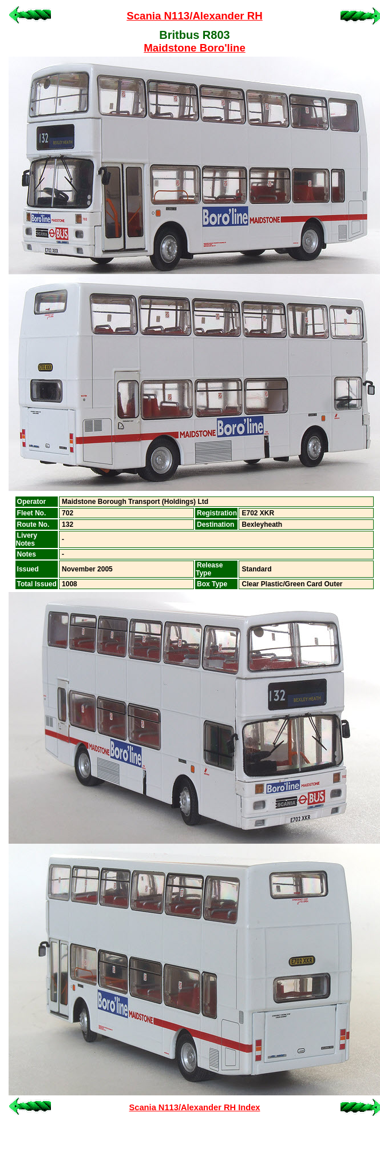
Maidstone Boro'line (195, 48)
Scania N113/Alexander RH (194, 16)
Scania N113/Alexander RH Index (194, 1107)
